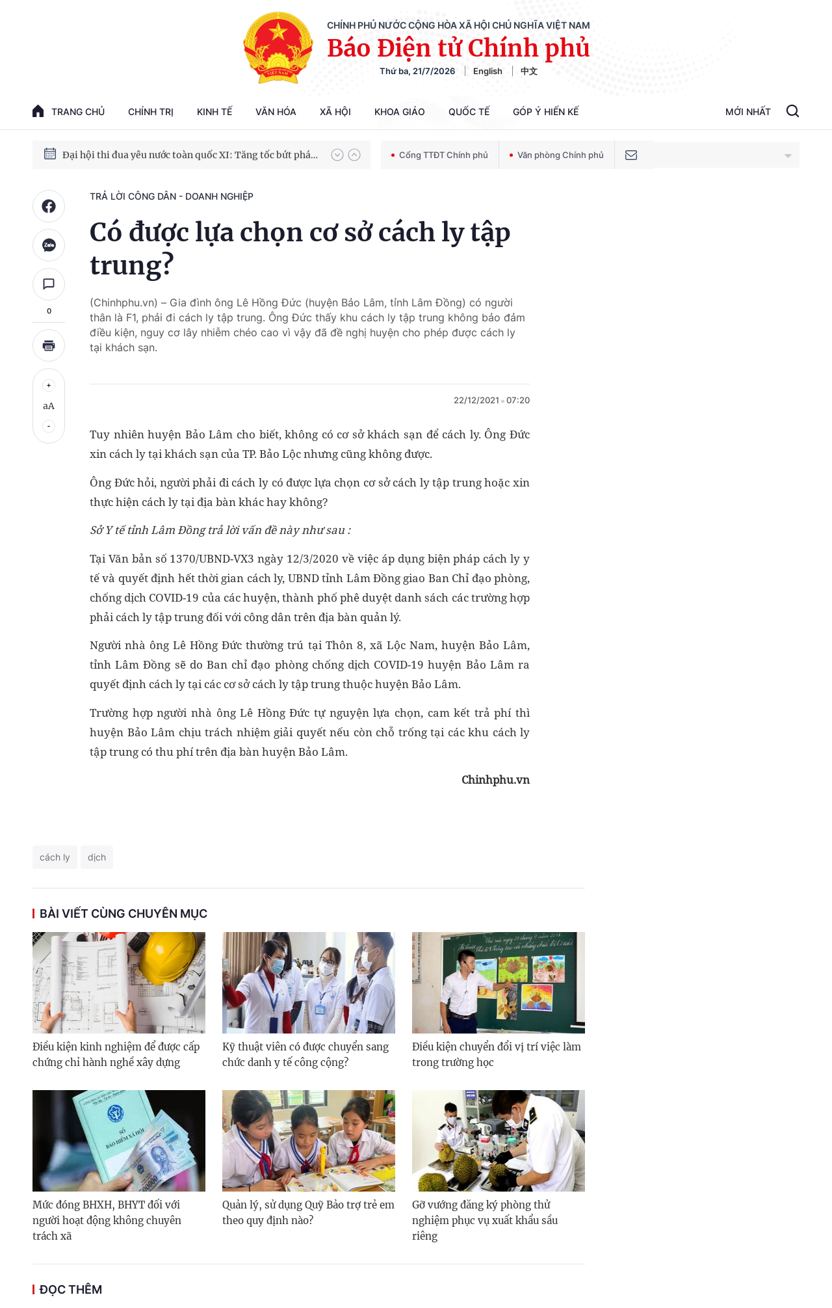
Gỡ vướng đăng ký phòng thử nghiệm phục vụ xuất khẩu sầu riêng (485, 1220)
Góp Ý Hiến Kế (545, 111)
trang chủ (68, 111)
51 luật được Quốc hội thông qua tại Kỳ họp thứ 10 (171, 142)
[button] (337, 154)
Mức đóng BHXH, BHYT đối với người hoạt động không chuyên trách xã (106, 1220)
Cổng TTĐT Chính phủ (439, 155)
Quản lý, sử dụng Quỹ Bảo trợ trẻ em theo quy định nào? (308, 1213)
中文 (529, 71)
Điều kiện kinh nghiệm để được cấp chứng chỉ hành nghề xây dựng (116, 1055)
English (487, 71)
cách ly (55, 856)
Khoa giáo (399, 111)
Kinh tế (214, 111)
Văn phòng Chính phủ (557, 155)
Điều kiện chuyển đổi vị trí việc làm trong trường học (496, 1055)
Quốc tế (468, 111)
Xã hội (335, 111)
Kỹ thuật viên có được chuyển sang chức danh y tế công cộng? (305, 1055)
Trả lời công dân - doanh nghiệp (172, 196)
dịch (97, 856)
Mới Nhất (748, 111)
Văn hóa (275, 111)
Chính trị (151, 111)
